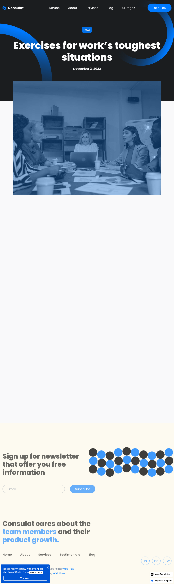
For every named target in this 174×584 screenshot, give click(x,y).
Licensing (55, 569)
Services (92, 8)
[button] (54, 7)
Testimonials (70, 563)
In (145, 569)
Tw (167, 569)
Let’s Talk (159, 8)
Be (156, 569)
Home (7, 563)
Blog (91, 563)
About (72, 8)
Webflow (59, 573)
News (86, 30)
